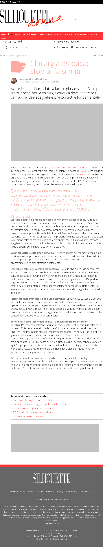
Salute (4, 38)
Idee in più (14, 41)
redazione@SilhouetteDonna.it (45, 536)
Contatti (39, 491)
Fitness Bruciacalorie (76, 47)
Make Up (4, 34)
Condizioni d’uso (87, 491)
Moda (41, 34)
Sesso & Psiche (80, 34)
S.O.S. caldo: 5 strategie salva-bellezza (33, 412)
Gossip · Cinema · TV (10, 2)
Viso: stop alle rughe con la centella (32, 400)
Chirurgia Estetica (19, 55)
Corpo (18, 34)
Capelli (25, 34)
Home (2, 55)
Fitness (49, 34)
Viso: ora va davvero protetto (28, 416)
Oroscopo (92, 34)
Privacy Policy (71, 491)
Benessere (69, 34)
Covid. (84, 170)
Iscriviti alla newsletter (88, 12)
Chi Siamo (13, 491)
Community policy (45, 499)
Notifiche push (61, 499)
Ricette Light (68, 41)
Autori (22, 491)
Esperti (31, 491)
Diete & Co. (58, 34)
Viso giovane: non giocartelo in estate (33, 408)
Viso (11, 34)
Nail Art (34, 34)
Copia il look (16, 47)
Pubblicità (50, 491)
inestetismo (84, 174)
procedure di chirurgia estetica (66, 167)
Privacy (60, 491)
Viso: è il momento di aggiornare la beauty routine (40, 404)
